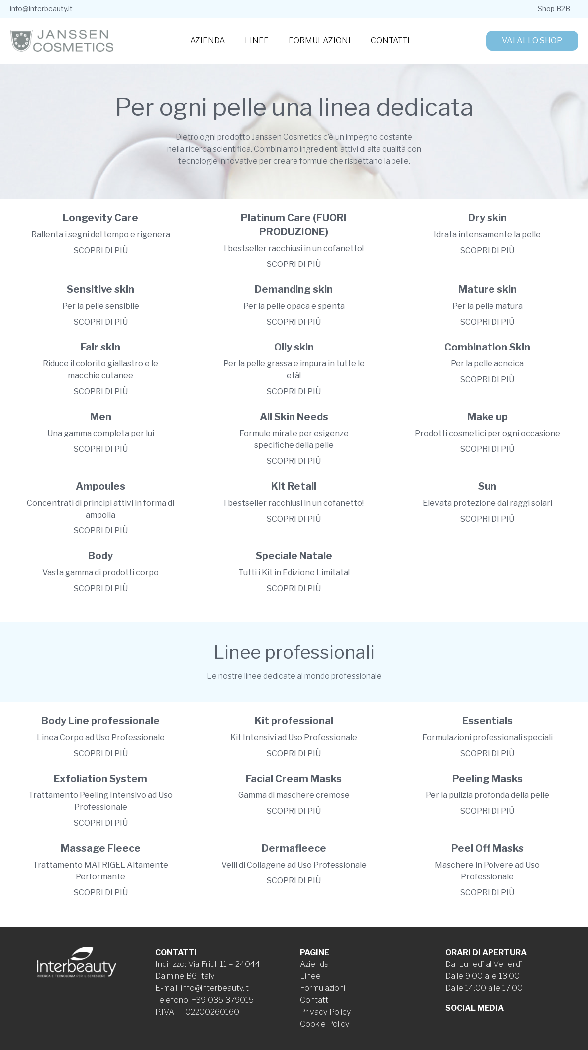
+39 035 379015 (223, 1000)
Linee (257, 40)
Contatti (390, 40)
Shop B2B (554, 8)
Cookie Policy (324, 1024)
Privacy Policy (325, 1012)
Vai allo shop (532, 40)
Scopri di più (101, 250)
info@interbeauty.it (41, 8)
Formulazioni (320, 40)
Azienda (207, 40)
